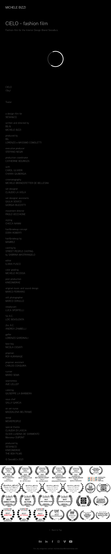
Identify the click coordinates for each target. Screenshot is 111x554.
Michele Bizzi (15, 7)
